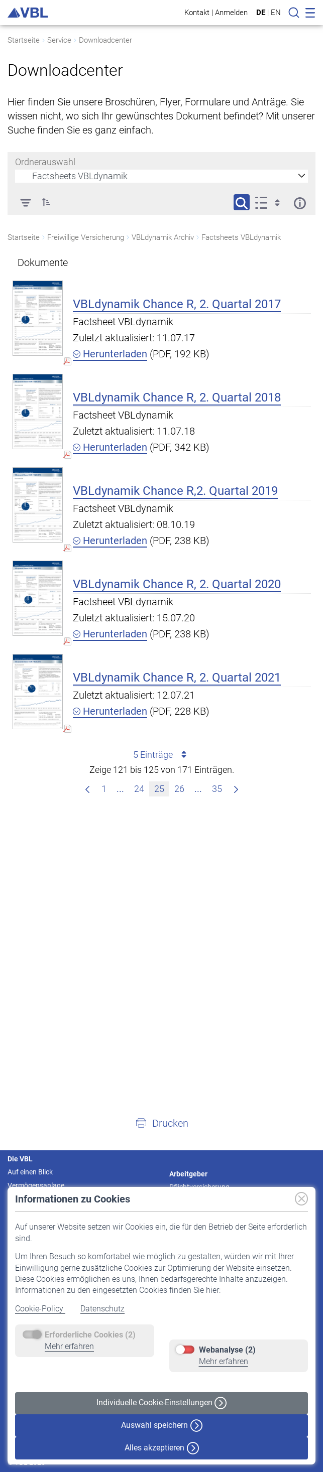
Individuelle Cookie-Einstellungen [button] (161, 1403)
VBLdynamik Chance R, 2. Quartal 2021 (177, 678)
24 (141, 787)
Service (59, 40)
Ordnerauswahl (45, 162)
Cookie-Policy (40, 1308)
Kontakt (196, 12)
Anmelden (231, 12)
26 (181, 787)
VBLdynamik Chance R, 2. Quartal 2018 (177, 397)
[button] (161, 1122)
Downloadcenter (105, 40)
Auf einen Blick (30, 1172)
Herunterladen (110, 354)
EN (276, 12)
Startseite (24, 40)
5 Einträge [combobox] (161, 754)
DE (260, 12)
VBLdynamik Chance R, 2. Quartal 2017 (177, 304)
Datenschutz (102, 1308)
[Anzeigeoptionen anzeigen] (270, 202)
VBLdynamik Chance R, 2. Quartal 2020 (177, 584)
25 (161, 787)
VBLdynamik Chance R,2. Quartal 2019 (175, 491)
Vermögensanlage (36, 1185)
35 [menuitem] (219, 787)
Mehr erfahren (69, 1346)
